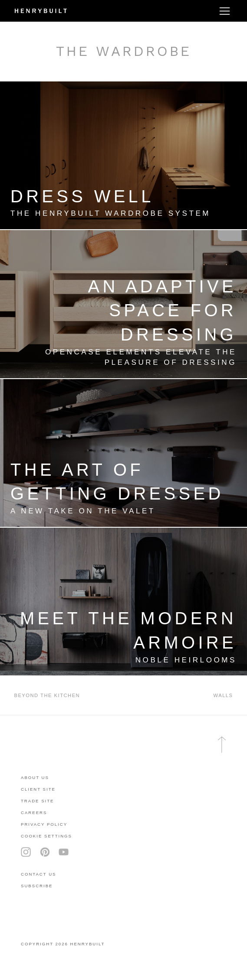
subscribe (37, 885)
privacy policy (44, 824)
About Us (35, 777)
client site (38, 789)
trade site (37, 800)
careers (34, 812)
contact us (38, 874)
